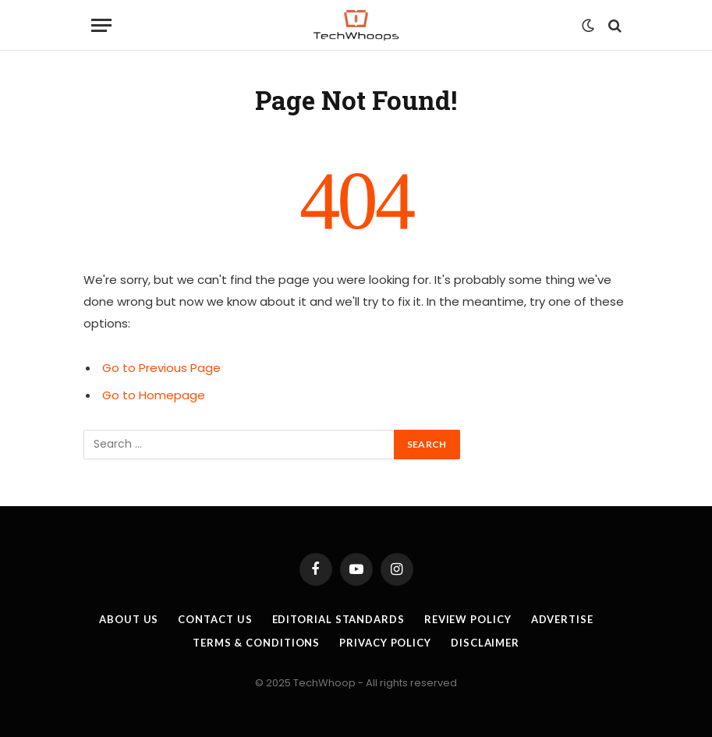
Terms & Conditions (256, 642)
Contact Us (215, 619)
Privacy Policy (385, 642)
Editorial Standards (338, 619)
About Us (128, 619)
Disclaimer (485, 642)
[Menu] (101, 25)
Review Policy (468, 619)
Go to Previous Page (161, 368)
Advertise (562, 619)
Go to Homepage (153, 395)
